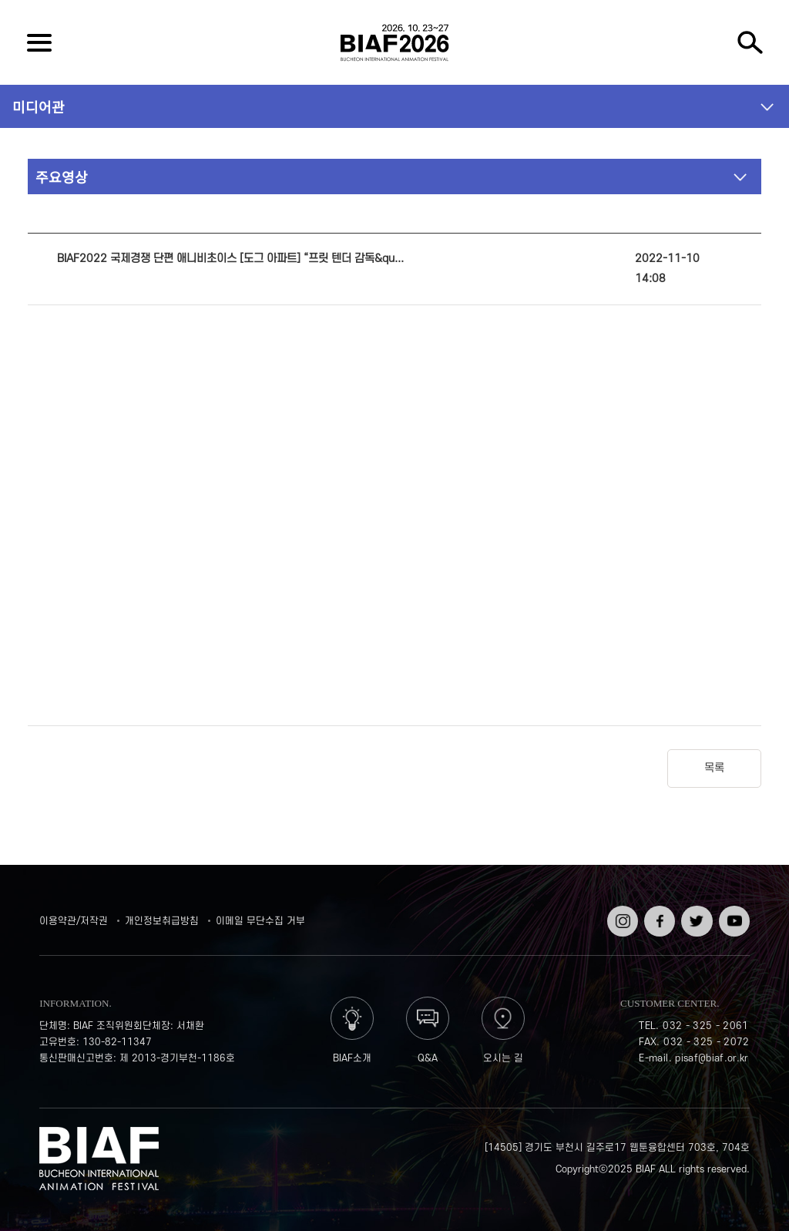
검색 (749, 42)
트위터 (695, 911)
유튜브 (733, 911)
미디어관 (38, 106)
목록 (714, 768)
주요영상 (61, 176)
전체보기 (39, 42)
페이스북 (658, 917)
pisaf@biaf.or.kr (712, 1058)
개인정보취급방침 (162, 921)
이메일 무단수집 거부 (260, 921)
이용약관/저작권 (73, 921)
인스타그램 (621, 917)
